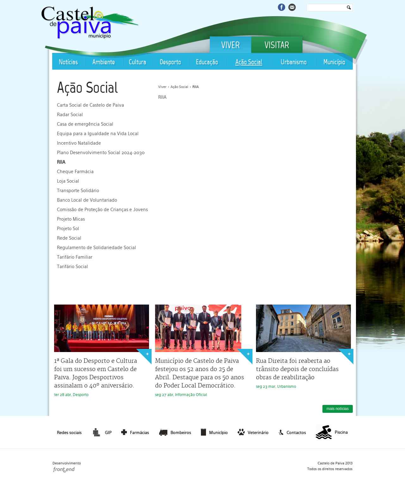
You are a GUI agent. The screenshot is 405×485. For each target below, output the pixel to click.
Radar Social (70, 114)
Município (334, 62)
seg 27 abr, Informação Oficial (202, 351)
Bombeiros (175, 432)
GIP (101, 432)
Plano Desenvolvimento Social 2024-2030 (101, 152)
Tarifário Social (72, 266)
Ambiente (103, 62)
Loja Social (68, 181)
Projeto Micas (71, 219)
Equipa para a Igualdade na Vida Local (98, 133)
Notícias (68, 62)
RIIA (61, 162)
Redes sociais (69, 432)
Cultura (137, 62)
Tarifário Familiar (74, 257)
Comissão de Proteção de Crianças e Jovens (102, 209)
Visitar (277, 46)
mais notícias (338, 408)
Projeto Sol (68, 228)
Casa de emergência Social (85, 124)
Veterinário (253, 432)
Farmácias (135, 432)
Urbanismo (294, 62)
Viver (230, 46)
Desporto (170, 62)
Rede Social (69, 238)
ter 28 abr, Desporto (101, 351)
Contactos (292, 432)
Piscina (332, 432)
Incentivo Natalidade (79, 143)
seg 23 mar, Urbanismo (303, 347)
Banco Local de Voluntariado (87, 200)
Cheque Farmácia (75, 171)
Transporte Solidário (78, 190)
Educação (207, 62)
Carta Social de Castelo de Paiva (90, 105)
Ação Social (248, 62)
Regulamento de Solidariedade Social (96, 247)
